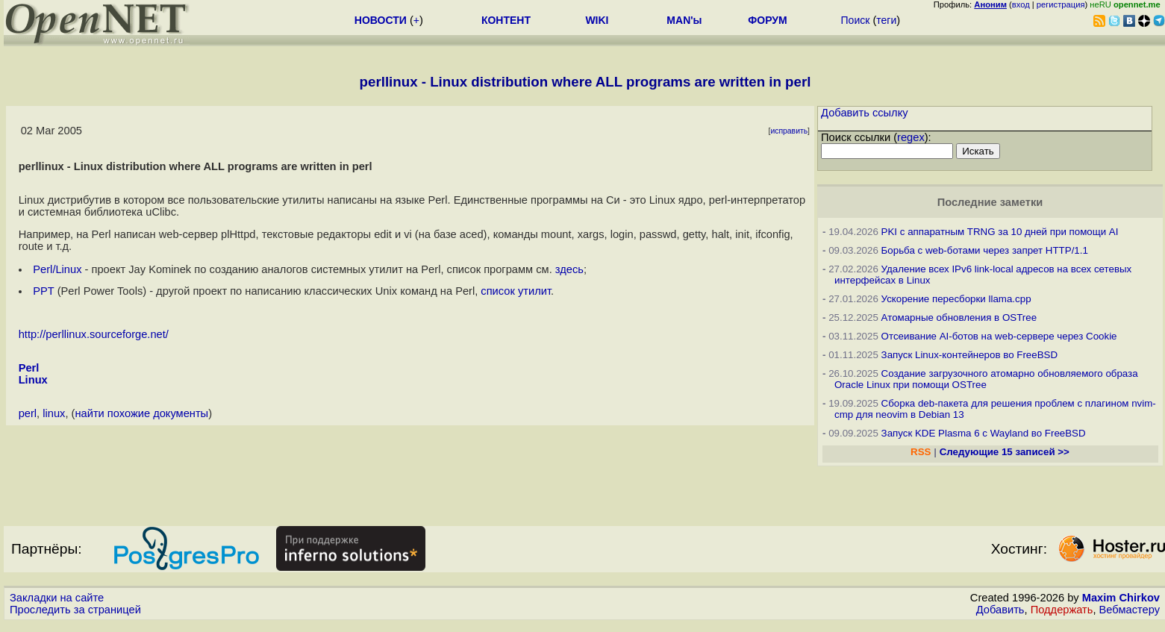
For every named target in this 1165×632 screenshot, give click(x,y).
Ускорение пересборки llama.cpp (956, 298)
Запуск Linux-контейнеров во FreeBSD (969, 354)
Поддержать (1062, 610)
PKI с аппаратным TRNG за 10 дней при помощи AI (1000, 231)
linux (54, 413)
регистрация (1061, 4)
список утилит (516, 291)
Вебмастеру (1129, 610)
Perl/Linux (57, 269)
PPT (43, 291)
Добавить (1000, 610)
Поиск (855, 20)
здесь (569, 269)
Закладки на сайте (57, 598)
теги (886, 20)
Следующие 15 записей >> (1004, 451)
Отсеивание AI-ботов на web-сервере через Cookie (999, 336)
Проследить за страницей (75, 610)
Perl (29, 368)
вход (1021, 4)
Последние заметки (990, 202)
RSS (921, 451)
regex (911, 137)
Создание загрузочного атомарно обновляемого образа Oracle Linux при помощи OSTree (986, 379)
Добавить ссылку (864, 113)
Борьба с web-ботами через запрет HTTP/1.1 (984, 250)
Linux (33, 380)
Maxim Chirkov (1121, 598)
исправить (789, 131)
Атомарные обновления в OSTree (959, 317)
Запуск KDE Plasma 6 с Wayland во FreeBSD (983, 433)
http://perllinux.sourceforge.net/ (94, 334)
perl (28, 413)
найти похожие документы (141, 413)
